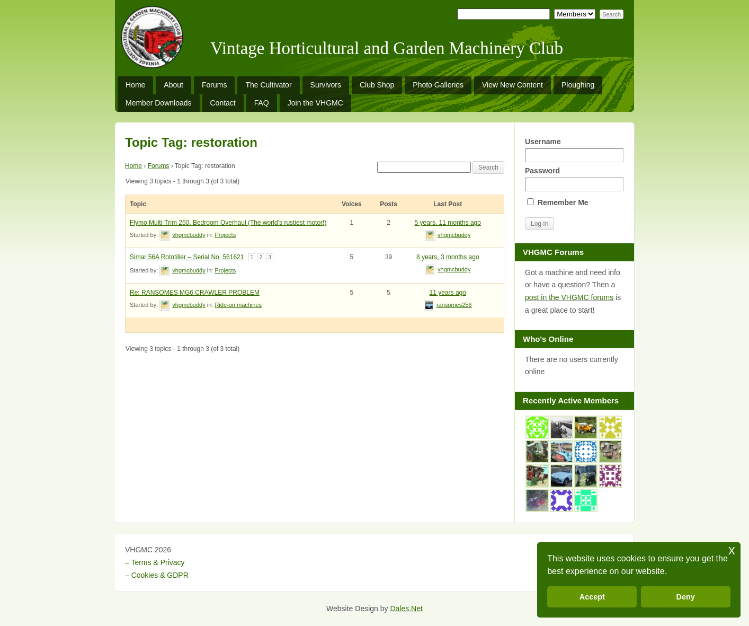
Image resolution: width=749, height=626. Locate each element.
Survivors (325, 85)
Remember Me (557, 202)
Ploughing (577, 85)
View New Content (512, 85)
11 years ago (448, 292)
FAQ (261, 103)
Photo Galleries (438, 85)
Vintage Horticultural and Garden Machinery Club (386, 48)
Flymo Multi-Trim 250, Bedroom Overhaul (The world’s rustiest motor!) (228, 222)
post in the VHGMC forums (569, 297)
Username (574, 149)
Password (574, 178)
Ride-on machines (238, 305)
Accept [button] (592, 597)
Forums (214, 85)
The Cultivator (268, 85)
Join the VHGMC (315, 103)
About (173, 85)
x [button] (731, 550)
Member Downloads (159, 103)
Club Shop (377, 85)
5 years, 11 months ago (448, 222)
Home (135, 85)
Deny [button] (685, 597)
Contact (223, 103)
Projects (225, 235)
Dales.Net (406, 608)
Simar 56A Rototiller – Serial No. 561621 (187, 257)
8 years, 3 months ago (447, 257)
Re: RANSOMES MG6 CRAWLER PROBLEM (195, 292)
